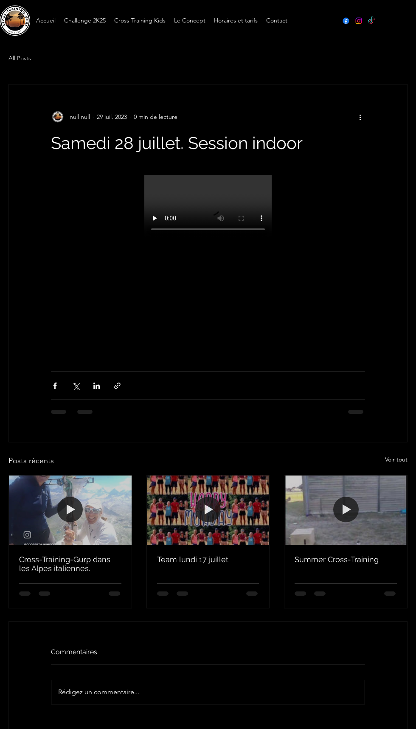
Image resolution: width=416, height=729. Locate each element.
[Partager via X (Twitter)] (76, 386)
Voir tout (396, 459)
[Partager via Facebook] (55, 386)
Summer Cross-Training (337, 559)
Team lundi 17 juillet (192, 559)
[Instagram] (358, 21)
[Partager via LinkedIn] (97, 386)
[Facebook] (346, 21)
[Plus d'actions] (360, 117)
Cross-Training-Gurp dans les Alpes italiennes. (64, 564)
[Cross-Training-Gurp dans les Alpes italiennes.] (70, 510)
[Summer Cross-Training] (345, 510)
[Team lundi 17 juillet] (208, 510)
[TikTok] (371, 21)
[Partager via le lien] (117, 386)
